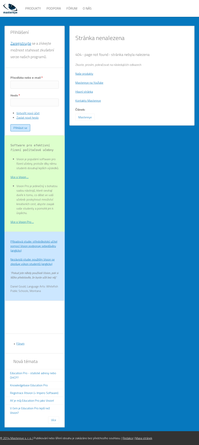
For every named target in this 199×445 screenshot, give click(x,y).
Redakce (128, 438)
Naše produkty (84, 73)
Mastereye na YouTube (89, 82)
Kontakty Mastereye (88, 100)
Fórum (71, 8)
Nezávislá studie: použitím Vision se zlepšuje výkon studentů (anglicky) (32, 261)
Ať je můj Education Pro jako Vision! (32, 400)
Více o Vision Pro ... (22, 222)
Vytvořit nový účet (28, 113)
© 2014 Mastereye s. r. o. (16, 438)
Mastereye (85, 117)
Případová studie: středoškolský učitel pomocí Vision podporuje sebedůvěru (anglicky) (33, 246)
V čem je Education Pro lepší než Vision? (30, 410)
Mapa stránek (143, 438)
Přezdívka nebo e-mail (26, 77)
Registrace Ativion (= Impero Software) (34, 393)
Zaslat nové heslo (27, 117)
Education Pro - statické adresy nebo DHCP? (33, 375)
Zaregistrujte (20, 43)
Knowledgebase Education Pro (29, 385)
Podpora (53, 8)
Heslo (15, 95)
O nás (87, 8)
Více (53, 420)
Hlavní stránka (84, 91)
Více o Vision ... (19, 177)
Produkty (33, 8)
